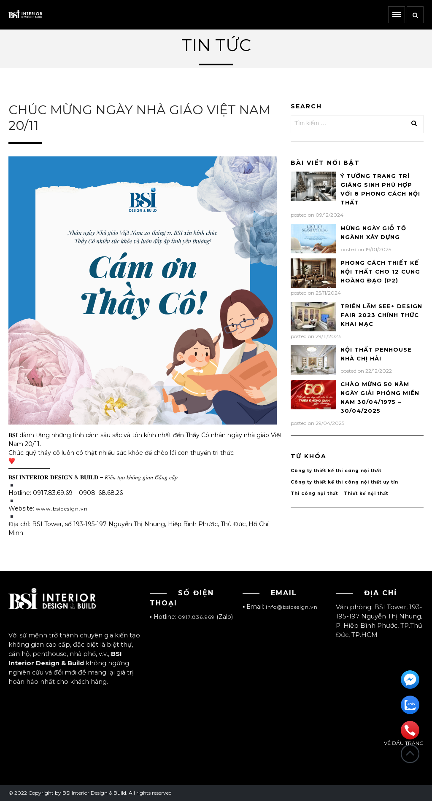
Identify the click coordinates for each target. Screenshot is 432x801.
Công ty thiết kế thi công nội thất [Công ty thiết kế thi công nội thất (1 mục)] (336, 470)
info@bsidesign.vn (292, 607)
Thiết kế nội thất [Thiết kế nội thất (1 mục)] (366, 493)
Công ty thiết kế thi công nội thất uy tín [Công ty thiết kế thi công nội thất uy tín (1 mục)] (344, 482)
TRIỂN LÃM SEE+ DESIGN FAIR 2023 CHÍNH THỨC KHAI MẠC (381, 315)
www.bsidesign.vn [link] (62, 508)
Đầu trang (410, 754)
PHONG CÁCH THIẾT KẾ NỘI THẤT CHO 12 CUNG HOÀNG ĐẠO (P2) (380, 271)
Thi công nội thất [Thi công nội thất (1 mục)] (314, 493)
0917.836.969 (196, 617)
